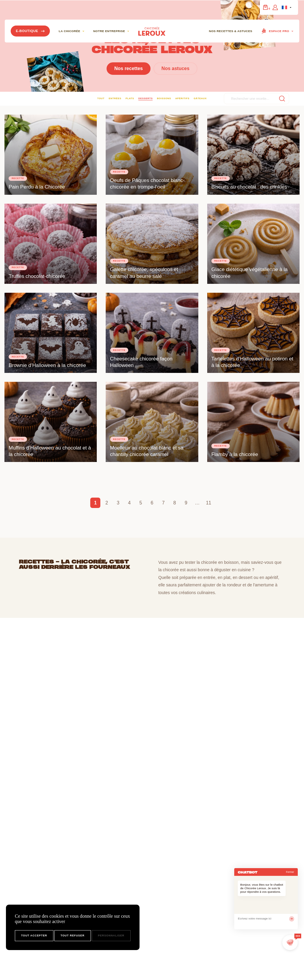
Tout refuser (73, 935)
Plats (130, 98)
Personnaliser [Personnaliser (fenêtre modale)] (111, 935)
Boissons (164, 98)
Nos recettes (128, 68)
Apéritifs (182, 98)
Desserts (145, 98)
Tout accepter (34, 935)
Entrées (115, 98)
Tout (100, 98)
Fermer (290, 871)
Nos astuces (175, 68)
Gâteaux (200, 98)
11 (208, 502)
